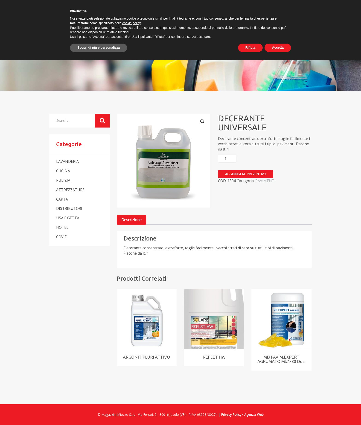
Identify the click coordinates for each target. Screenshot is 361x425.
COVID (61, 236)
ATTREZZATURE (70, 189)
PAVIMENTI (265, 180)
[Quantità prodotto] (227, 158)
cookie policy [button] (131, 23)
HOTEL (62, 227)
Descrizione (131, 219)
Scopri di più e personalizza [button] (98, 47)
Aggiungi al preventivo (245, 174)
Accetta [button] (278, 47)
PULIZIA (63, 180)
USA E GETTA (67, 217)
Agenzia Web (254, 414)
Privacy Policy (231, 414)
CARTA (62, 199)
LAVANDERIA (67, 161)
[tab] (131, 220)
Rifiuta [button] (250, 47)
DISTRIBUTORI (69, 208)
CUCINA (63, 170)
